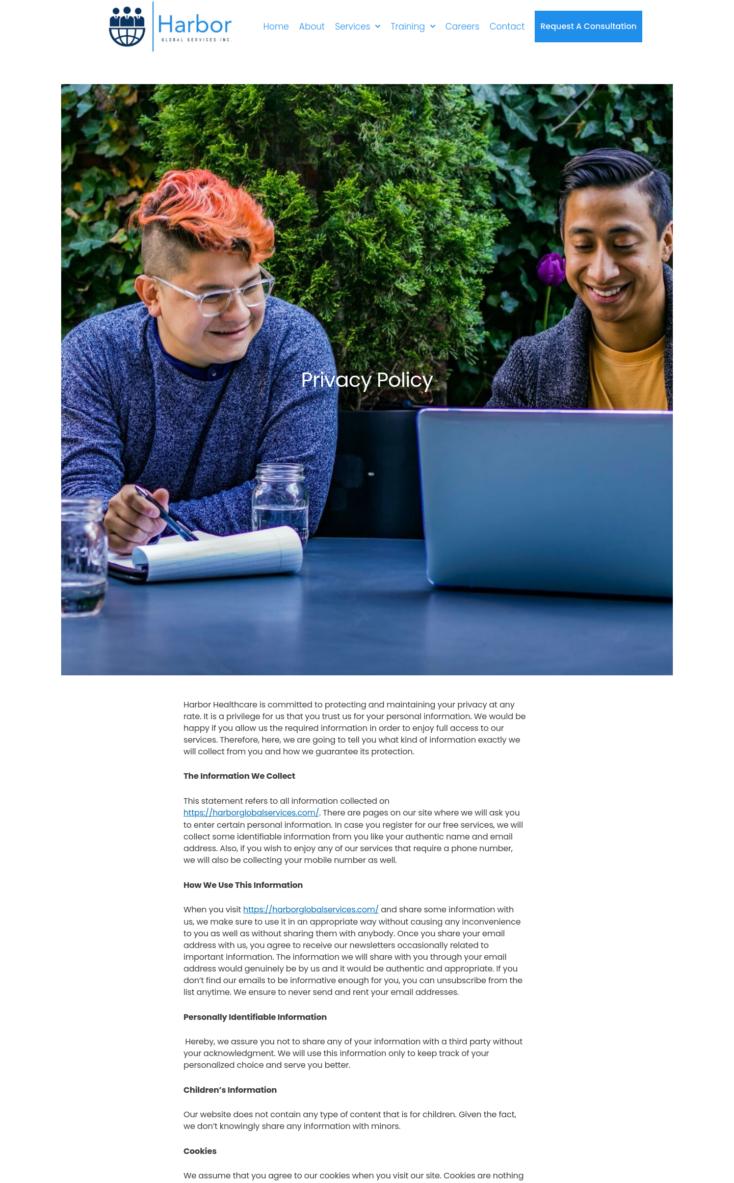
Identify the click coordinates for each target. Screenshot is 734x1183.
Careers (462, 26)
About (312, 26)
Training (412, 26)
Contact (507, 26)
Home (276, 26)
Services (357, 26)
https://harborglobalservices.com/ (253, 813)
